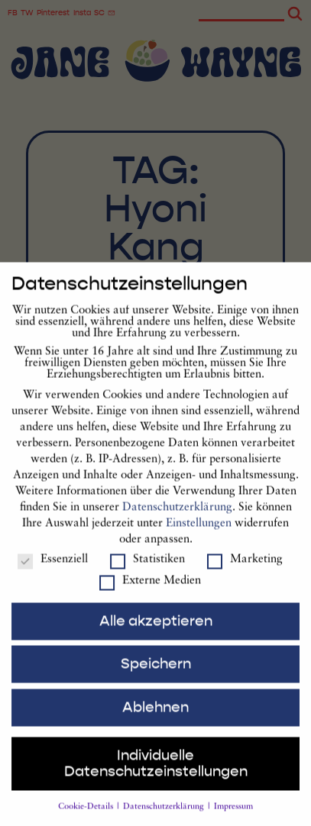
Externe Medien (150, 594)
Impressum (233, 820)
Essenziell (53, 573)
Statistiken (147, 573)
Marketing (245, 573)
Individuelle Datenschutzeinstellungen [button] (156, 776)
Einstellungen (199, 537)
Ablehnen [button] (155, 720)
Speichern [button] (156, 677)
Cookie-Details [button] (86, 820)
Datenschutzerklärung (177, 521)
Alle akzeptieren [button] (155, 634)
